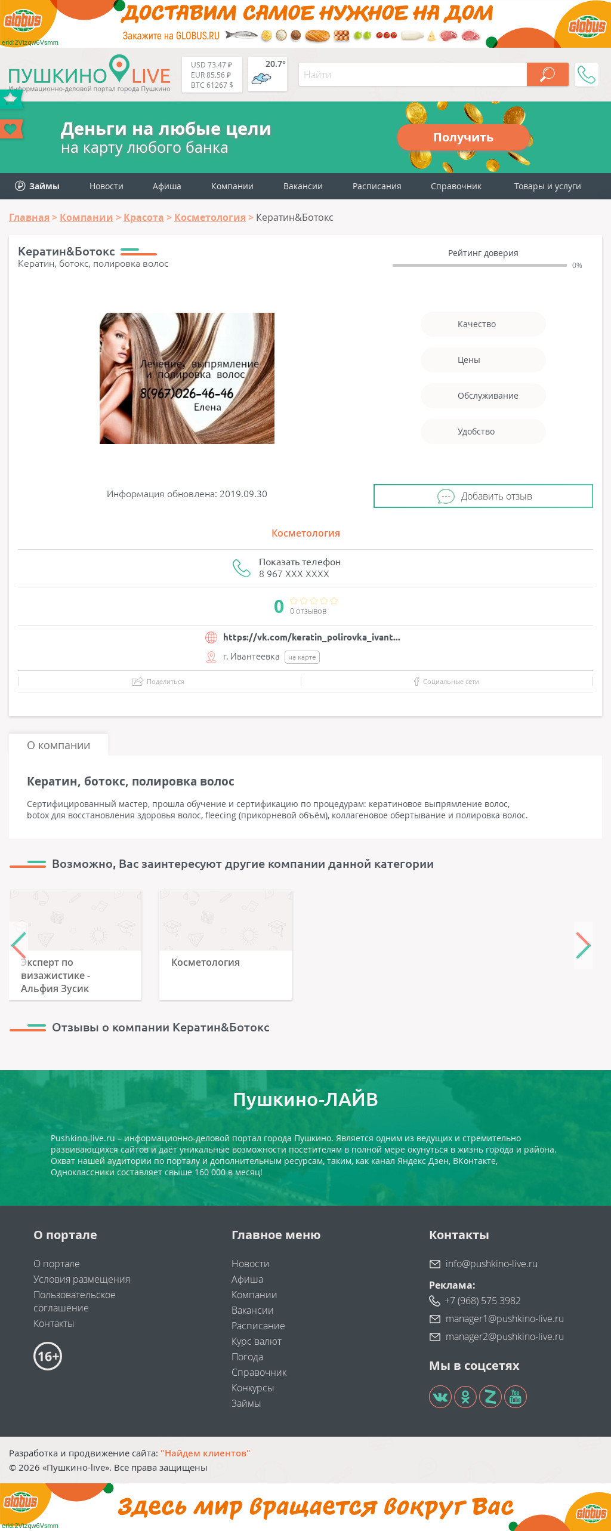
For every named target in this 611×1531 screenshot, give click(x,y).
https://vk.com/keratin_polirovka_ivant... (311, 637)
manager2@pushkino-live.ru (505, 1336)
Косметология (305, 533)
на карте (302, 657)
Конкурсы (253, 1387)
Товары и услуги (547, 186)
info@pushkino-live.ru (492, 1263)
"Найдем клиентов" (206, 1453)
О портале (56, 1263)
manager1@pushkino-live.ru (505, 1318)
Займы (246, 1403)
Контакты (54, 1323)
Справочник (456, 186)
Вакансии (303, 186)
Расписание (258, 1325)
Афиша (167, 186)
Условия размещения (81, 1279)
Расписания (377, 186)
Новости (107, 186)
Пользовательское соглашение (74, 1301)
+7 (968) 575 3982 (483, 1300)
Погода (247, 1356)
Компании (232, 186)
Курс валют (257, 1341)
